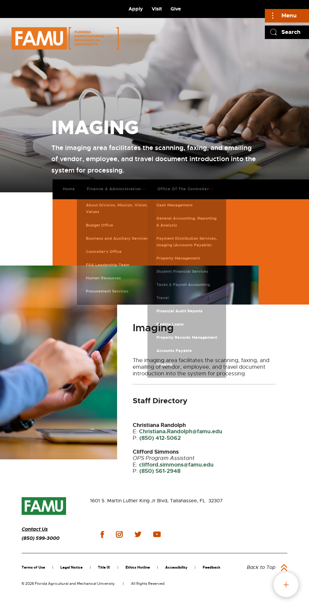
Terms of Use (33, 567)
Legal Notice (71, 567)
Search (291, 32)
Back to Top (261, 567)
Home (64, 185)
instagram (119, 534)
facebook (102, 534)
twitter (138, 534)
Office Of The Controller (178, 185)
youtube (157, 534)
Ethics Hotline (138, 567)
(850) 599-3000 (40, 538)
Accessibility (176, 567)
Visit (157, 9)
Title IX (104, 567)
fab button (286, 584)
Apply (136, 9)
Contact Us (35, 529)
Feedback (211, 567)
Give (176, 9)
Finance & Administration (109, 185)
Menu (289, 15)
